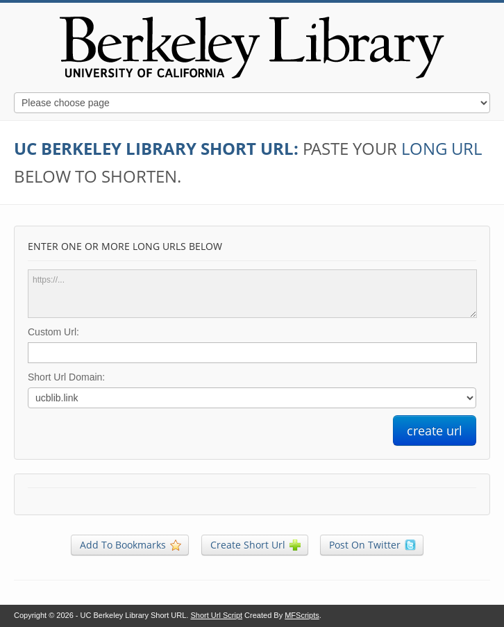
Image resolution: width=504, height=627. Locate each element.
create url (434, 430)
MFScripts (302, 615)
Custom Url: (53, 331)
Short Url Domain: (66, 377)
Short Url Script (216, 615)
